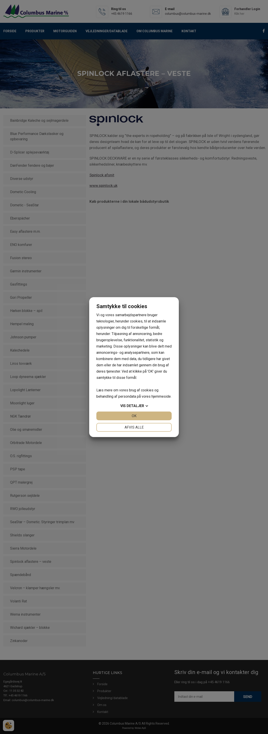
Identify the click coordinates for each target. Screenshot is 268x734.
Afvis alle (134, 427)
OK (134, 416)
